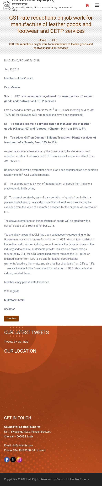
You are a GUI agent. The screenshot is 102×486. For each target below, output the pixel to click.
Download (11, 318)
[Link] (6, 5)
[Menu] (97, 5)
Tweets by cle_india (16, 341)
